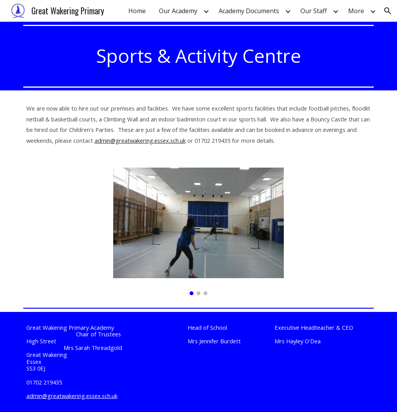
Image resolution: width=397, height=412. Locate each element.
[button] (387, 11)
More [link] (356, 11)
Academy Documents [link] (249, 11)
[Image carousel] (198, 232)
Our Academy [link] (178, 11)
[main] (198, 56)
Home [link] (137, 11)
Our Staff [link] (313, 11)
